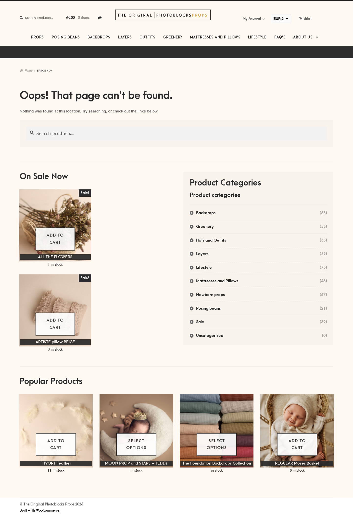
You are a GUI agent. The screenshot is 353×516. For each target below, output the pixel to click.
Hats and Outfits (211, 240)
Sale (200, 322)
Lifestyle (257, 37)
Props (37, 37)
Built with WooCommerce (39, 511)
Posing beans (66, 37)
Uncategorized (209, 335)
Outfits (147, 37)
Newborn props (210, 295)
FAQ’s (280, 37)
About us (303, 37)
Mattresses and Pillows (215, 37)
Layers (125, 37)
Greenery (172, 37)
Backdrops (99, 37)
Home (28, 70)
